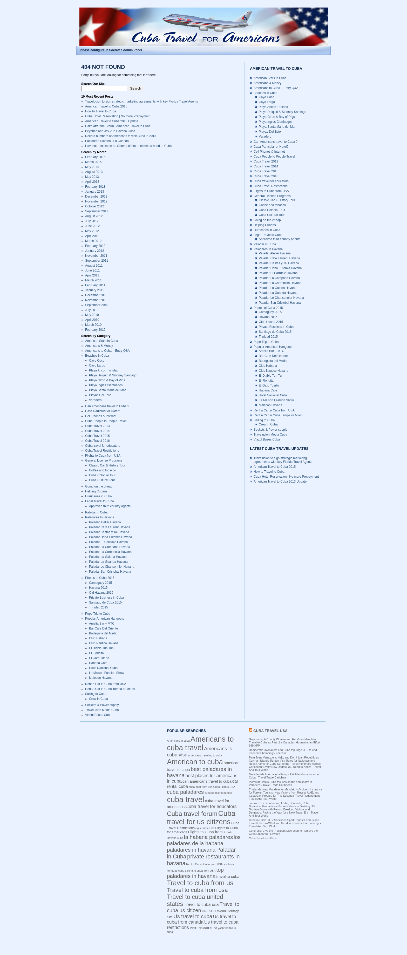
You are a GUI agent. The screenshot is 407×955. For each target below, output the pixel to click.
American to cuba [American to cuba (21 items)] (195, 762)
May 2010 (92, 315)
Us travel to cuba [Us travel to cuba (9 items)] (192, 916)
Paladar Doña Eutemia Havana (110, 537)
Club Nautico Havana (103, 643)
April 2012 (92, 236)
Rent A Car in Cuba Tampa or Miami (110, 689)
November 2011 (96, 256)
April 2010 (92, 320)
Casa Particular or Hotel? (102, 411)
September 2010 (96, 305)
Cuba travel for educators (102, 446)
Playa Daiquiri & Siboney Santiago (113, 375)
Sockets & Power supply (102, 705)
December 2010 (96, 295)
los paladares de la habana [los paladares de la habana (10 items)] (204, 840)
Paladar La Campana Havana (109, 547)
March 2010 (93, 325)
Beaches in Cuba (97, 355)
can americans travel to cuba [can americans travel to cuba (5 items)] (207, 781)
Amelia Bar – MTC (101, 623)
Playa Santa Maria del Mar (107, 390)
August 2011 (94, 265)
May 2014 (92, 167)
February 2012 (95, 246)
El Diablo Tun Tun (101, 648)
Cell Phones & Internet (100, 416)
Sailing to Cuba (95, 694)
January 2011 (94, 290)
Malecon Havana (100, 678)
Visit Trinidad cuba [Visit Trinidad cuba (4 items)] (203, 928)
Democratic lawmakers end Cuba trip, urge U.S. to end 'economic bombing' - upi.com (283, 751)
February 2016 (95, 157)
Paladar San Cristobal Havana (110, 571)
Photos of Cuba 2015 (99, 578)
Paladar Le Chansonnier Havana (111, 566)
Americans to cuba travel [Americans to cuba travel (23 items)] (200, 743)
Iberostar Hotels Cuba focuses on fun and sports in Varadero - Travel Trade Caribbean (280, 783)
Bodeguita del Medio (103, 633)
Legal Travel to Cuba (99, 501)
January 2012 (94, 251)
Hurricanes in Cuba (98, 496)
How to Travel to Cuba (100, 111)
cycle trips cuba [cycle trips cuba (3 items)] (204, 828)
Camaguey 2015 (100, 583)
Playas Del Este (100, 395)
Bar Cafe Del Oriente (103, 628)
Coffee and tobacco (102, 470)
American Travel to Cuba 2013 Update (111, 121)
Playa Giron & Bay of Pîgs (107, 380)
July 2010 (91, 310)
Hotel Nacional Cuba (103, 668)
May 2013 (92, 177)
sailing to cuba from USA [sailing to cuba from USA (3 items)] (200, 870)
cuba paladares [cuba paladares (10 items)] (185, 792)
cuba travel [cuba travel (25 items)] (185, 799)
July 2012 (91, 221)
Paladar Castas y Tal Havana (109, 532)
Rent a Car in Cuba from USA (105, 684)
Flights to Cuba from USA (102, 455)
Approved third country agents (110, 506)
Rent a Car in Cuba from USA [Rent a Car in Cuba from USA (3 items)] (204, 864)
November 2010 (96, 300)
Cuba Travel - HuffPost (263, 838)
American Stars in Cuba (101, 341)
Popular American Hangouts (104, 618)
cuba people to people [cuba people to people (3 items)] (218, 792)
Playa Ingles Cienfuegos (106, 385)
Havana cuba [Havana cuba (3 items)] (175, 837)
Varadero (95, 400)
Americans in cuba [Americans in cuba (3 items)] (178, 740)
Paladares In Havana (99, 517)
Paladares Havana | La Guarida (107, 141)
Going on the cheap (98, 486)
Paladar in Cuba (96, 512)
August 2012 (94, 216)
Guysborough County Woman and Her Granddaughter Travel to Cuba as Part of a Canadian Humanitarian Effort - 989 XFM (285, 742)
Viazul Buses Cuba (98, 715)
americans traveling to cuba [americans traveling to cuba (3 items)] (205, 755)
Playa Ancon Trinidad (103, 370)
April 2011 (92, 275)
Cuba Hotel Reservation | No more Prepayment (117, 116)
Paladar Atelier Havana (105, 522)
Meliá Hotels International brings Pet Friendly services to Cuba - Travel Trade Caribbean (284, 776)
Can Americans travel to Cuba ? (107, 406)
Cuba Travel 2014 (97, 431)
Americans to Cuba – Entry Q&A (107, 351)
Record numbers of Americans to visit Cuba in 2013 (120, 136)
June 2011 (92, 270)
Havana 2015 (98, 588)
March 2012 (93, 241)
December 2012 (96, 196)
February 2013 (95, 186)
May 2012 (92, 231)
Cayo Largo (97, 365)
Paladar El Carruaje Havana (108, 542)
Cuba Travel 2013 (97, 426)
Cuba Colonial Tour (102, 475)
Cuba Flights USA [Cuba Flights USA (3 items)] (224, 786)
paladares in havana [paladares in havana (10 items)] (191, 850)
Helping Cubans (96, 491)
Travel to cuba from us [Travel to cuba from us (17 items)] (200, 882)
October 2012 (94, 206)
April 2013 (92, 182)
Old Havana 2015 (101, 592)
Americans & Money (99, 346)
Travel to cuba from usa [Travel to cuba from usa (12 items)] (197, 890)
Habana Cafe (98, 663)
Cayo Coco (96, 360)
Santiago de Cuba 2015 (105, 602)
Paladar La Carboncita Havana (110, 552)
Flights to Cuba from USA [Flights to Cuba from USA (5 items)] (210, 832)
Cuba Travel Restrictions (102, 450)
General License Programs (103, 460)
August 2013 (94, 172)
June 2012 (92, 226)
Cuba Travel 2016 (97, 441)
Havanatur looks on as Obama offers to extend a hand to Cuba (128, 146)
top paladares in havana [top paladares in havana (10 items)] (195, 873)
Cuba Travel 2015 (97, 436)
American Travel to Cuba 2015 (106, 106)
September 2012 (96, 211)
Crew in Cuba (98, 699)
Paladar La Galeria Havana (108, 557)
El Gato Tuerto (99, 658)
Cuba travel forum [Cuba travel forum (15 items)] (192, 813)
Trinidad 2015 (98, 607)
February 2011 (95, 285)
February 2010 (95, 329)
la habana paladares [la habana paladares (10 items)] (208, 837)
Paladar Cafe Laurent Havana (109, 527)
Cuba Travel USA (270, 731)
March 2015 (93, 162)
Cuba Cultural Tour (102, 480)
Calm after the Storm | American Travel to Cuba (118, 126)
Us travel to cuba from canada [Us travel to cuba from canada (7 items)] (201, 919)
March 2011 (93, 280)
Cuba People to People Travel (105, 421)
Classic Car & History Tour (107, 465)
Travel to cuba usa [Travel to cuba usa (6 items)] (201, 904)
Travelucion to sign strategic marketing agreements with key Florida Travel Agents (141, 101)
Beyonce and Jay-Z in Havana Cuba (110, 131)
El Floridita (96, 653)
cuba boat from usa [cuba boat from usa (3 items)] (200, 786)
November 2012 (96, 201)
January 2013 (94, 191)
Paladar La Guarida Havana (108, 562)
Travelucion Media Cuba (102, 710)
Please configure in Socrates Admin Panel (111, 50)
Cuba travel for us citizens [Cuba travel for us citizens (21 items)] (201, 817)
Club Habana (98, 638)
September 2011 (96, 260)
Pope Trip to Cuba (97, 613)
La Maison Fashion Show (106, 673)
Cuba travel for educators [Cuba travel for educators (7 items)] (210, 806)
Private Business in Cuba (106, 597)
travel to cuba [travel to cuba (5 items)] (227, 877)
